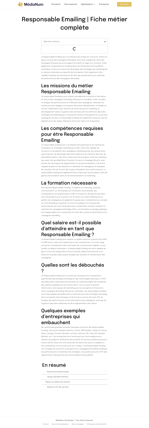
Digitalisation (88, 4)
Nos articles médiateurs (58, 424)
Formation (56, 4)
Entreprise (104, 4)
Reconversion (70, 4)
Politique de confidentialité (97, 424)
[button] (94, 4)
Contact (43, 424)
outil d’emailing (50, 202)
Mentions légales (77, 424)
